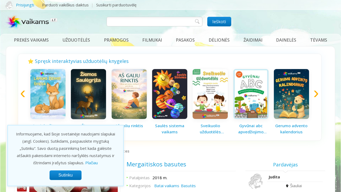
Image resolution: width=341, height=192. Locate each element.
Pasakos (185, 40)
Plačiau (91, 162)
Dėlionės (219, 40)
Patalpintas (139, 177)
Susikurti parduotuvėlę (116, 4)
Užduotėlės (76, 40)
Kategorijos (140, 185)
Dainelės (286, 40)
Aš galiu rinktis (129, 125)
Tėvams (318, 40)
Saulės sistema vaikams (169, 128)
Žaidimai (252, 40)
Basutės (188, 185)
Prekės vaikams (31, 40)
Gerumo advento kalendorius (291, 128)
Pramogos (116, 40)
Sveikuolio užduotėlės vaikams (210, 129)
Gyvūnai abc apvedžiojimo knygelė (250, 129)
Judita (274, 176)
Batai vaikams (166, 185)
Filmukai (152, 40)
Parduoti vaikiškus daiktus (65, 4)
